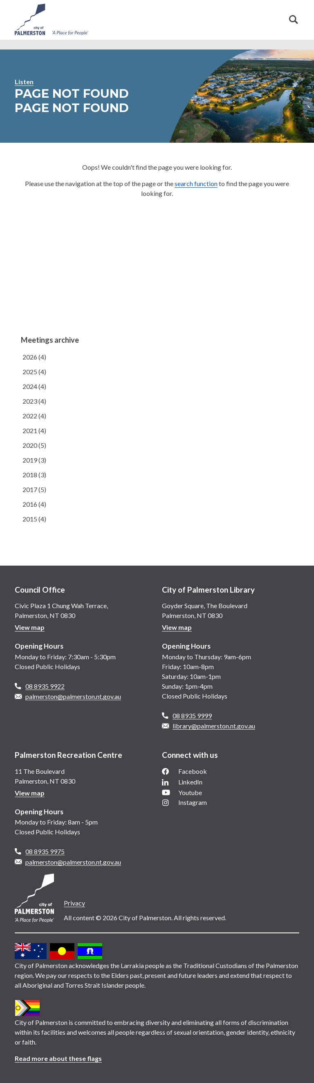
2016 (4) (34, 504)
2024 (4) (34, 386)
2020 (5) (34, 445)
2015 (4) (34, 519)
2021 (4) (34, 430)
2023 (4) (34, 401)
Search (293, 19)
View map (30, 627)
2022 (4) (34, 416)
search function (196, 183)
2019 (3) (34, 460)
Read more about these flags (58, 1058)
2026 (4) (34, 357)
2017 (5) (34, 489)
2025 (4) (34, 371)
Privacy (74, 903)
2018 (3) (34, 475)
